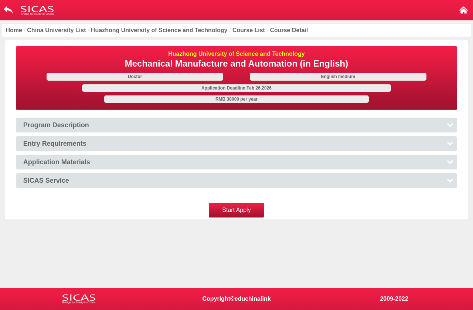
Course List (248, 30)
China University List (56, 30)
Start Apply (236, 210)
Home (14, 30)
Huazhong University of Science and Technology (159, 30)
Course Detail (289, 30)
